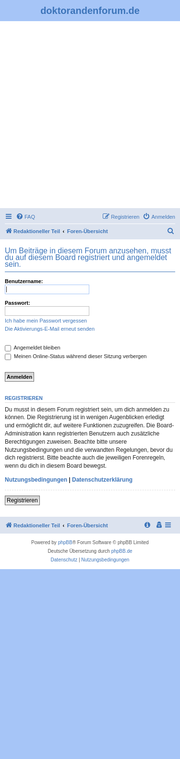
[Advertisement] (90, 116)
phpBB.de (121, 551)
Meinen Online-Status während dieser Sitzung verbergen (75, 356)
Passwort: (17, 303)
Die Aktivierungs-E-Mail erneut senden (50, 329)
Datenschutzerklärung (102, 479)
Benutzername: (24, 281)
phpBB (65, 542)
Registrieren (22, 500)
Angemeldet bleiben (32, 347)
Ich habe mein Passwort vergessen (46, 321)
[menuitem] (25, 217)
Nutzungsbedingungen (36, 479)
